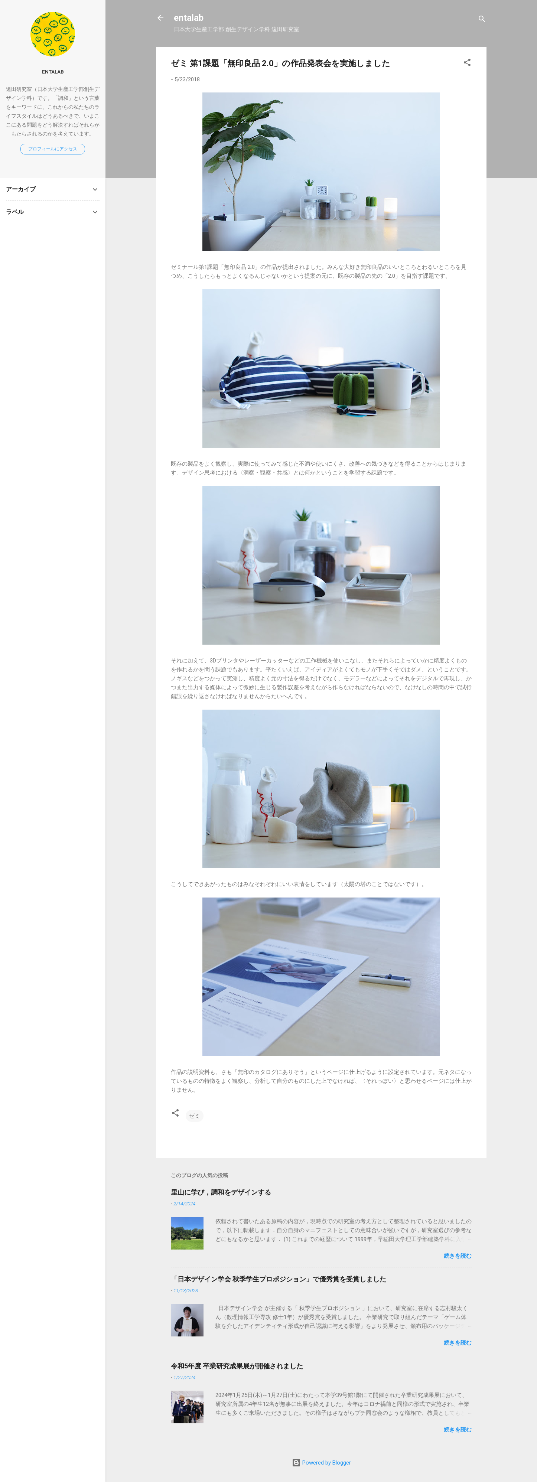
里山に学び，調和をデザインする (221, 1192)
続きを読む (458, 1256)
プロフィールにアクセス (52, 149)
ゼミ (194, 1116)
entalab (189, 18)
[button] (467, 63)
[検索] (482, 20)
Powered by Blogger (321, 1462)
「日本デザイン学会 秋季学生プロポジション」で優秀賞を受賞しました (278, 1279)
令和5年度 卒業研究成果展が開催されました (237, 1366)
